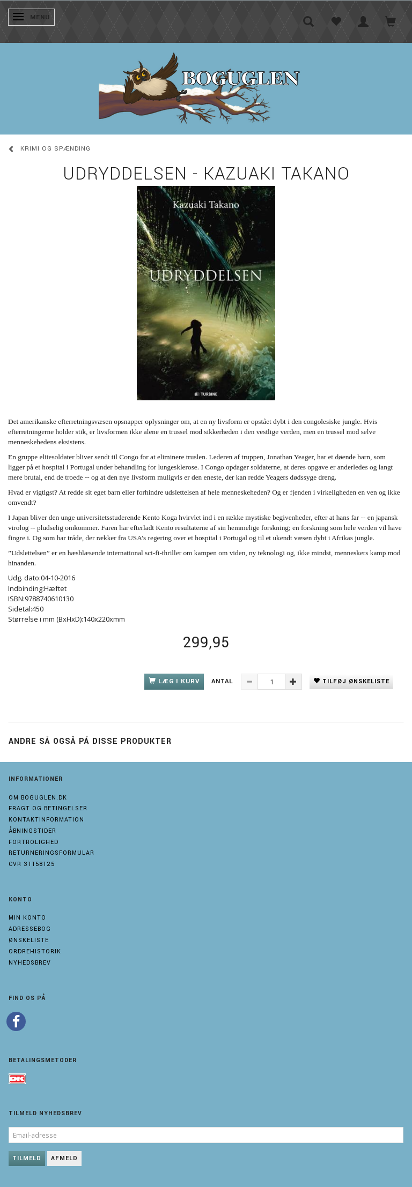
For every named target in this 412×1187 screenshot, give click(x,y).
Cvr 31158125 (32, 864)
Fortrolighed (33, 842)
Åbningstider (32, 831)
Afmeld (64, 1158)
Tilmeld (26, 1158)
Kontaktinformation (46, 820)
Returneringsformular (51, 853)
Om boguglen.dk (38, 798)
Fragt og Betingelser (48, 808)
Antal (223, 681)
